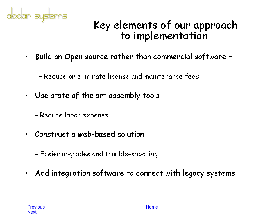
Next (32, 212)
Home (152, 207)
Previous (36, 207)
